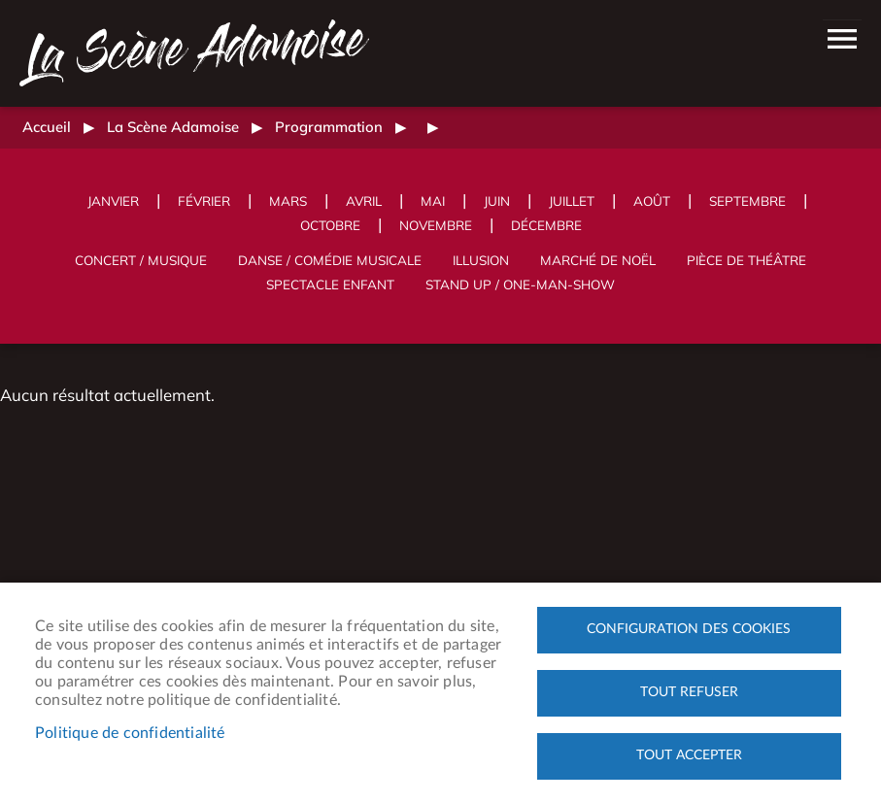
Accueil (46, 126)
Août (651, 200)
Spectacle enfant (330, 284)
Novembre (435, 225)
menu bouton (842, 38)
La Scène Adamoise (173, 126)
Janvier (113, 200)
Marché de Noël (598, 259)
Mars (288, 200)
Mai (433, 200)
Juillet (571, 200)
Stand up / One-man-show (520, 284)
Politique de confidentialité (130, 733)
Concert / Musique (141, 259)
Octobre (330, 225)
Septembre (747, 200)
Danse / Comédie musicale (330, 259)
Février (204, 200)
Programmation (329, 126)
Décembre (546, 225)
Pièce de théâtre (746, 259)
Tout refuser (689, 692)
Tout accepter (689, 755)
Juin (497, 200)
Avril (364, 200)
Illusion (481, 259)
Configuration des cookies (689, 629)
